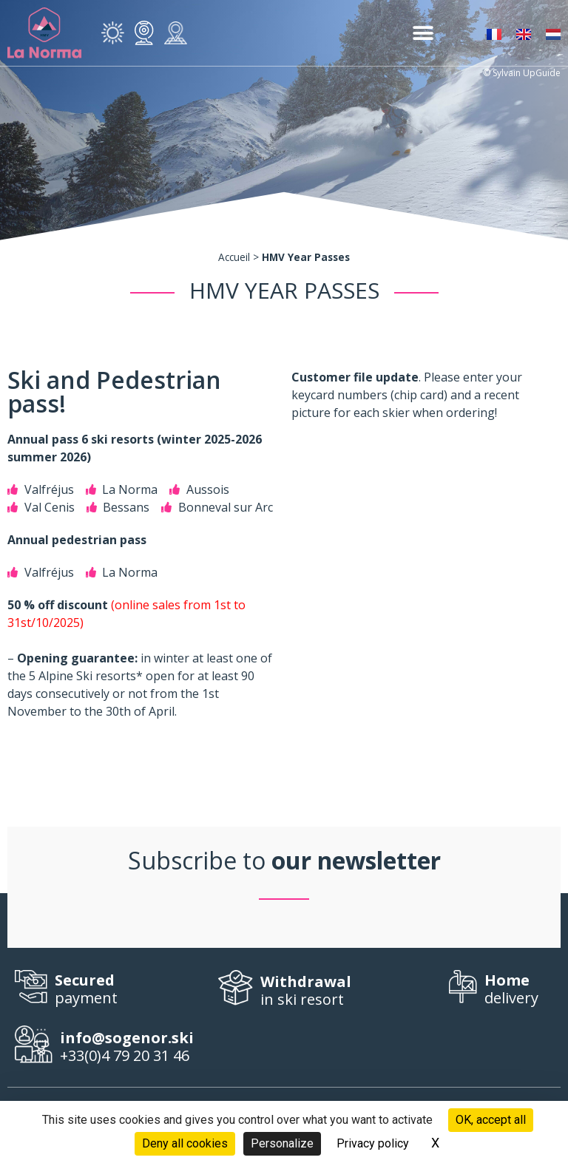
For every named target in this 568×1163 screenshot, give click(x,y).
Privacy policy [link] (373, 1143)
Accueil (234, 257)
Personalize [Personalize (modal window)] (282, 1143)
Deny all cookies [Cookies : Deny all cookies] (185, 1143)
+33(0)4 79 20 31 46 (133, 1047)
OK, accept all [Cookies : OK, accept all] (491, 1120)
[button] (422, 33)
